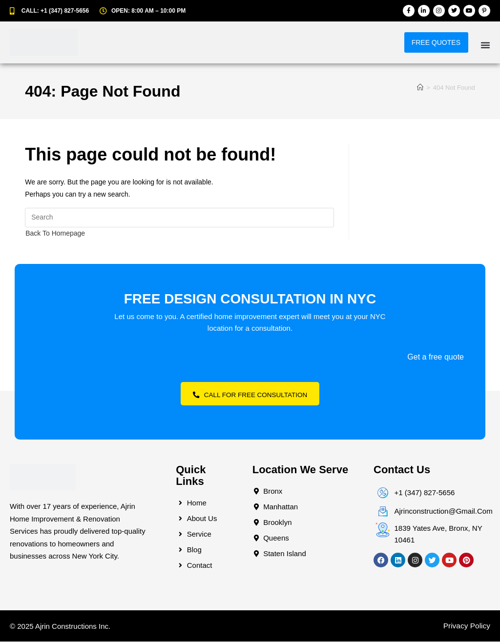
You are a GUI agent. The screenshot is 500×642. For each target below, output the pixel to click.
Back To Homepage (55, 233)
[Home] (420, 87)
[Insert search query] (179, 217)
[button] (485, 45)
